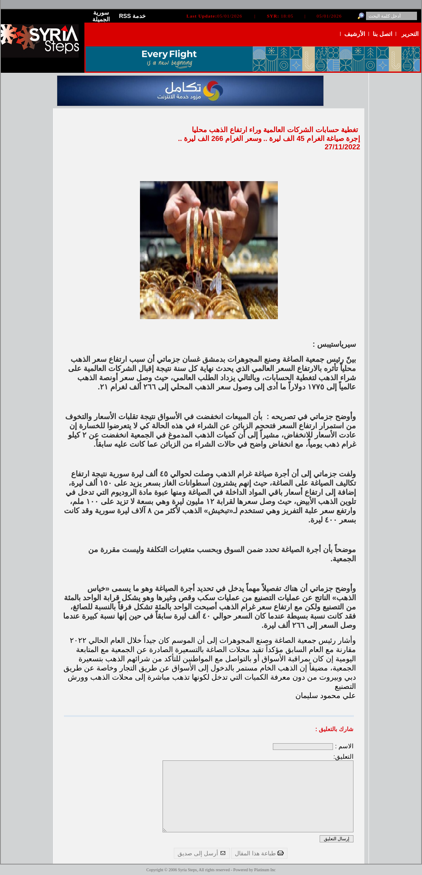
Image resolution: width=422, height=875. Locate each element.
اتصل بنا (382, 34)
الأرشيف (354, 34)
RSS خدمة (132, 16)
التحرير (410, 34)
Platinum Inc (264, 869)
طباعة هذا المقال (259, 853)
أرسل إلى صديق (202, 853)
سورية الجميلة (101, 16)
